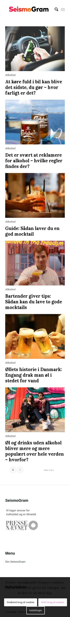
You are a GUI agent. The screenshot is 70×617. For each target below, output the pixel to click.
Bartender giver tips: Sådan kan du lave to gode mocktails (33, 301)
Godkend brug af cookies (20, 602)
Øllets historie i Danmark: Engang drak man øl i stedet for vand (33, 375)
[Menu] (63, 9)
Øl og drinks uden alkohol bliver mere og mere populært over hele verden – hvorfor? (34, 451)
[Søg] (54, 9)
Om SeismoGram (15, 561)
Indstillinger (35, 610)
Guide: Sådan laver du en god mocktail (32, 231)
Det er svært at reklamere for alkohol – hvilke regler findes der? (33, 160)
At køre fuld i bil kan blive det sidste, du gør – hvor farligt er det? (33, 87)
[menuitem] (54, 9)
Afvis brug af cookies (52, 602)
